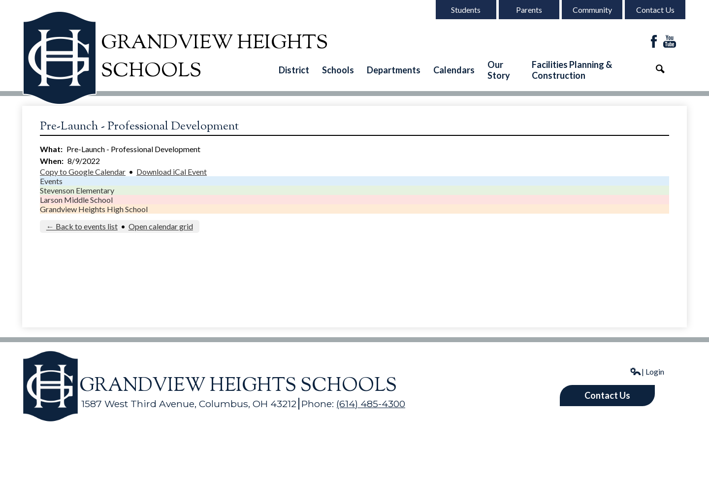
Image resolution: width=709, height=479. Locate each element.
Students (466, 9)
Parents (529, 9)
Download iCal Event (171, 171)
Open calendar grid (161, 226)
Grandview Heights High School (94, 209)
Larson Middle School (76, 199)
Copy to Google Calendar (83, 171)
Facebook (654, 42)
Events (51, 181)
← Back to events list (82, 226)
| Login (647, 371)
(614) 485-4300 (370, 404)
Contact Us (655, 9)
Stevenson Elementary (77, 190)
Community (592, 9)
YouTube (669, 42)
